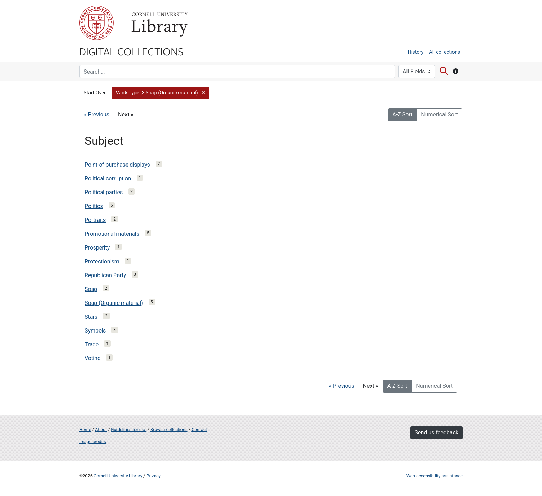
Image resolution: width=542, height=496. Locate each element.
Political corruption (108, 178)
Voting (93, 358)
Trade (92, 344)
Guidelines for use (128, 429)
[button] (160, 93)
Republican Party (105, 275)
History (416, 52)
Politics (94, 206)
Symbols (95, 330)
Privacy (153, 475)
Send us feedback (436, 432)
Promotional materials (112, 234)
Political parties (104, 192)
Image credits (92, 441)
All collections (444, 52)
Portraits (95, 220)
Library (158, 23)
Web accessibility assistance (434, 475)
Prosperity (97, 247)
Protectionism (102, 261)
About (101, 429)
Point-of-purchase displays (117, 164)
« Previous (96, 114)
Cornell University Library (118, 475)
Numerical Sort (439, 114)
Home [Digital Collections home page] (85, 429)
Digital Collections (131, 51)
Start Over (95, 93)
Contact (199, 429)
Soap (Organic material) (114, 303)
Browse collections (169, 429)
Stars (91, 316)
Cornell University (96, 23)
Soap (91, 289)
